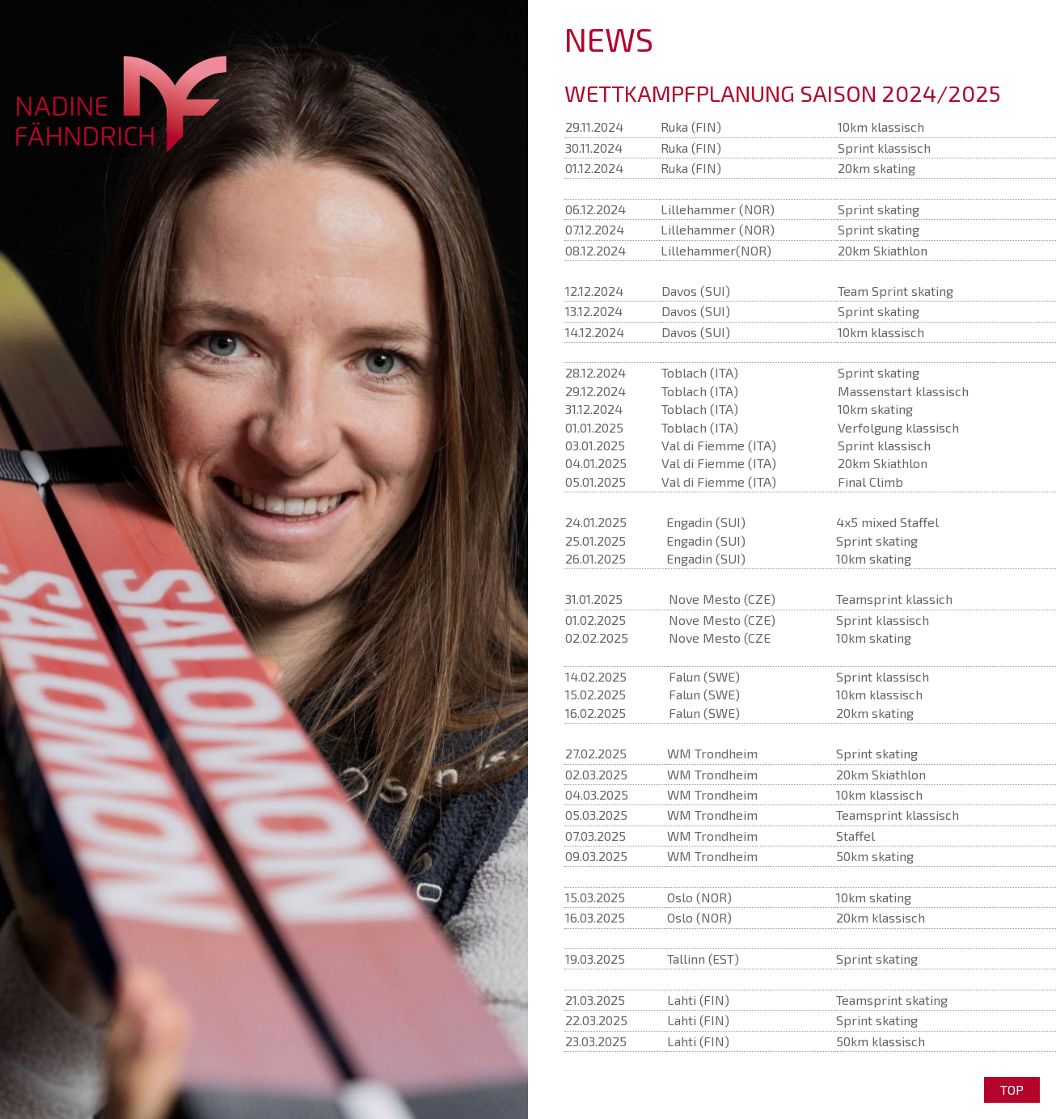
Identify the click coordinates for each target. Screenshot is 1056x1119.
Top (1012, 1089)
